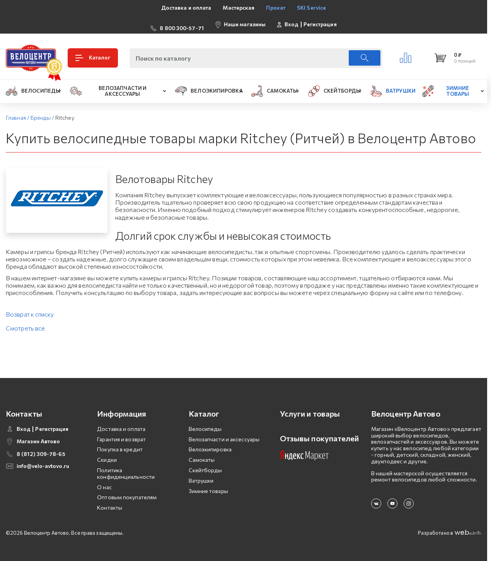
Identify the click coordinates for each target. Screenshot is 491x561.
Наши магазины (245, 21)
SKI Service (311, 7)
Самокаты (202, 453)
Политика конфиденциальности (126, 467)
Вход (291, 21)
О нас (104, 481)
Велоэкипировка (210, 443)
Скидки (107, 453)
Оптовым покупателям (127, 491)
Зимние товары (208, 484)
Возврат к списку (30, 308)
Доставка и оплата (186, 7)
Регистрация (320, 21)
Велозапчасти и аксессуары (224, 433)
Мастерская (238, 7)
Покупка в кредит (120, 443)
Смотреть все (25, 321)
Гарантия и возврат (121, 433)
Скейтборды (205, 464)
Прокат (275, 7)
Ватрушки (201, 474)
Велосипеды (205, 422)
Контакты (109, 501)
